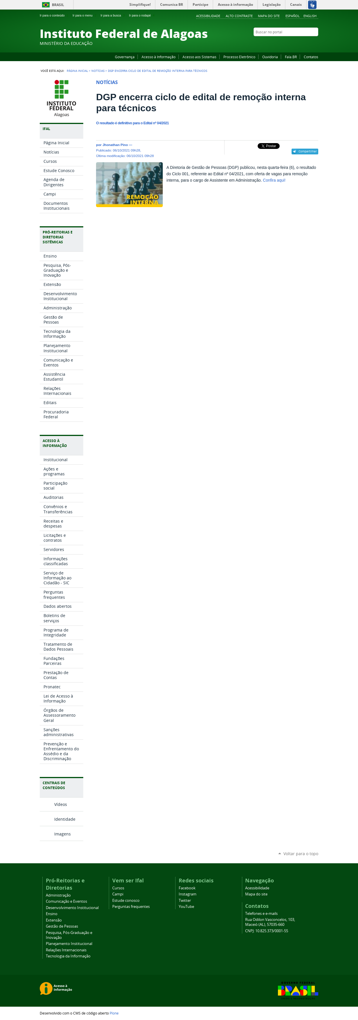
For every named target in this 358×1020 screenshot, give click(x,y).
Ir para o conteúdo (54, 15)
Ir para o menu (85, 15)
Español (292, 16)
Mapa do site (269, 16)
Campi (117, 894)
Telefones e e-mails (261, 913)
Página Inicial (77, 71)
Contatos (311, 56)
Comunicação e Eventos (66, 901)
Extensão (54, 920)
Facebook (286, 43)
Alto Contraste (239, 16)
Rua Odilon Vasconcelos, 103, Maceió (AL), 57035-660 (270, 922)
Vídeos (60, 804)
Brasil (58, 4)
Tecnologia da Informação (68, 956)
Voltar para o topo (300, 853)
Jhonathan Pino (115, 145)
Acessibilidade (208, 16)
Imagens (62, 834)
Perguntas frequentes (131, 906)
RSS (315, 43)
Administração (58, 895)
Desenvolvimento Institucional (72, 907)
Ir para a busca (113, 15)
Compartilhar (308, 151)
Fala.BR (291, 56)
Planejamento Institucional (69, 943)
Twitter (308, 43)
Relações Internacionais (66, 950)
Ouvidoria (270, 56)
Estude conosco (126, 900)
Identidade (64, 819)
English (310, 16)
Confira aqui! (274, 180)
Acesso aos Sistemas (199, 56)
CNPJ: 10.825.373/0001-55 (266, 930)
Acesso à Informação (159, 56)
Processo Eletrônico (239, 56)
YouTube (293, 43)
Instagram (301, 43)
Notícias (97, 71)
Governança (125, 56)
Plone (114, 1013)
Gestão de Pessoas (62, 926)
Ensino (51, 913)
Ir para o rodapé (142, 15)
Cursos (118, 888)
